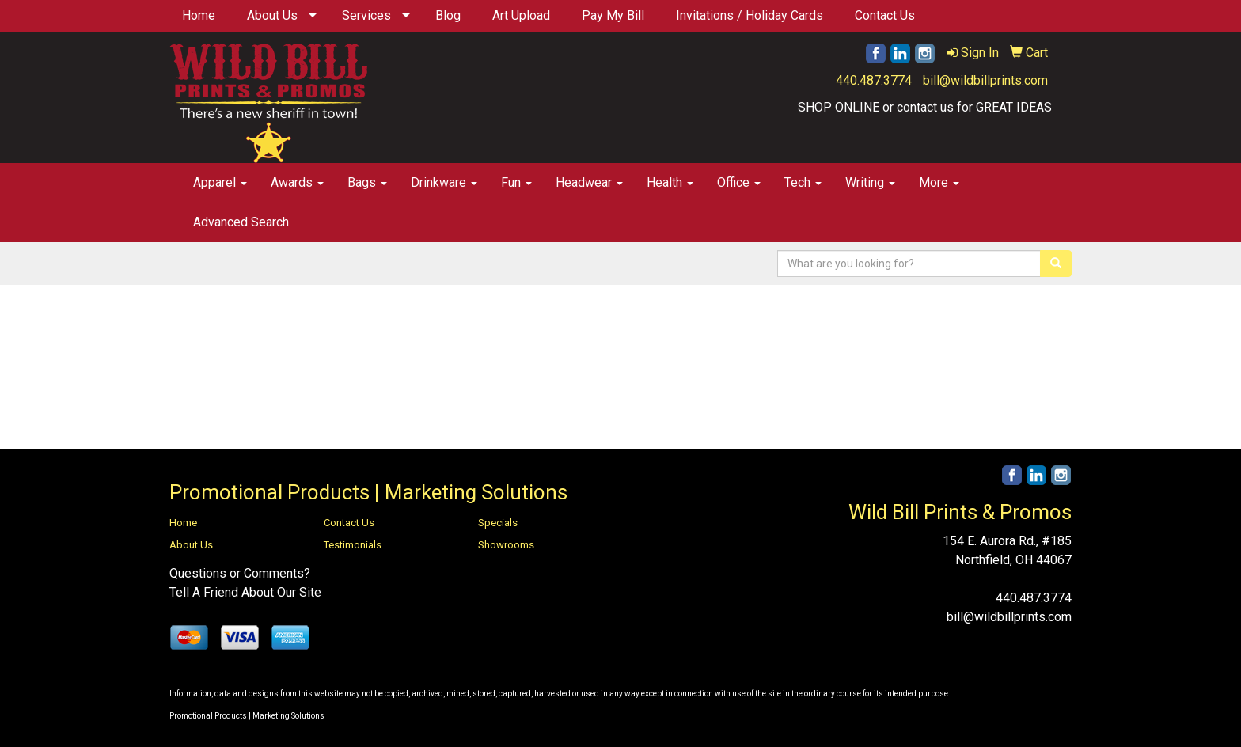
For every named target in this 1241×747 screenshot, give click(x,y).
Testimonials (352, 545)
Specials (498, 523)
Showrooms (506, 545)
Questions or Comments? (239, 573)
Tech (803, 182)
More (939, 182)
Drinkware (444, 182)
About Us (272, 15)
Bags (367, 182)
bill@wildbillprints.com (985, 80)
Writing (870, 182)
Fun (516, 182)
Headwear (589, 182)
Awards (297, 182)
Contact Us (885, 15)
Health (670, 182)
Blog (448, 15)
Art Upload (521, 15)
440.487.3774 (874, 80)
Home (198, 15)
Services (366, 15)
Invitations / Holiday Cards (749, 15)
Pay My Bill (613, 15)
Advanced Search (241, 221)
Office (739, 182)
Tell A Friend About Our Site (245, 592)
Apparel (220, 182)
